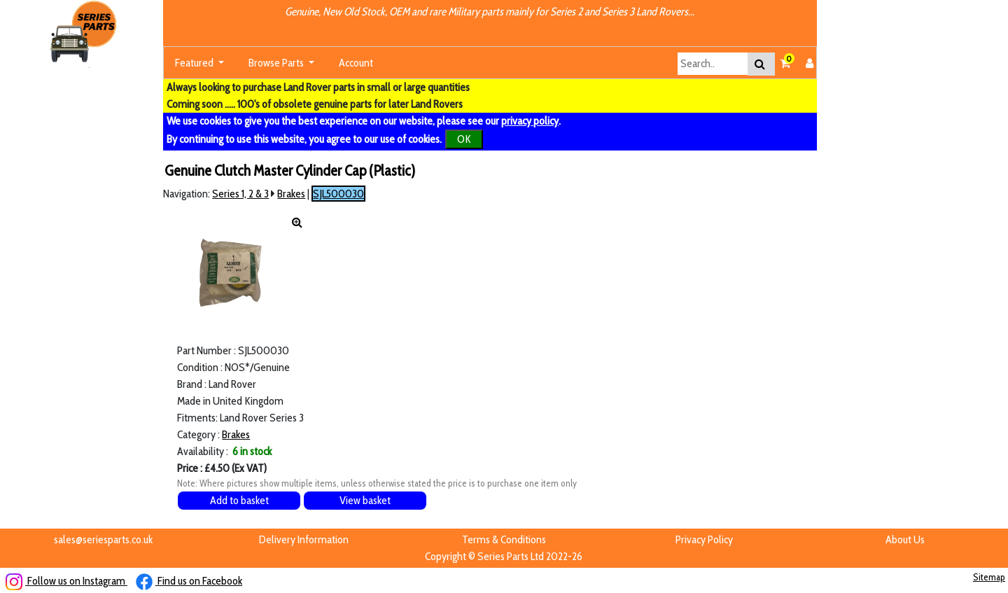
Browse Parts (277, 62)
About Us (905, 539)
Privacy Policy (704, 539)
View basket (365, 500)
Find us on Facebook (189, 580)
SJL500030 (338, 193)
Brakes (291, 193)
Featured (195, 62)
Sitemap (989, 576)
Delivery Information (304, 539)
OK (464, 139)
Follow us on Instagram (66, 580)
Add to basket (239, 500)
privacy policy (530, 120)
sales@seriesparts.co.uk (103, 539)
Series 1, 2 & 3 (240, 193)
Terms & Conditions (504, 539)
